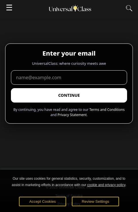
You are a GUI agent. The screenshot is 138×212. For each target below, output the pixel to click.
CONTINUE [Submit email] (69, 95)
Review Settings (95, 201)
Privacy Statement (72, 114)
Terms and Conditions (107, 109)
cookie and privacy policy (106, 185)
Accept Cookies (42, 201)
